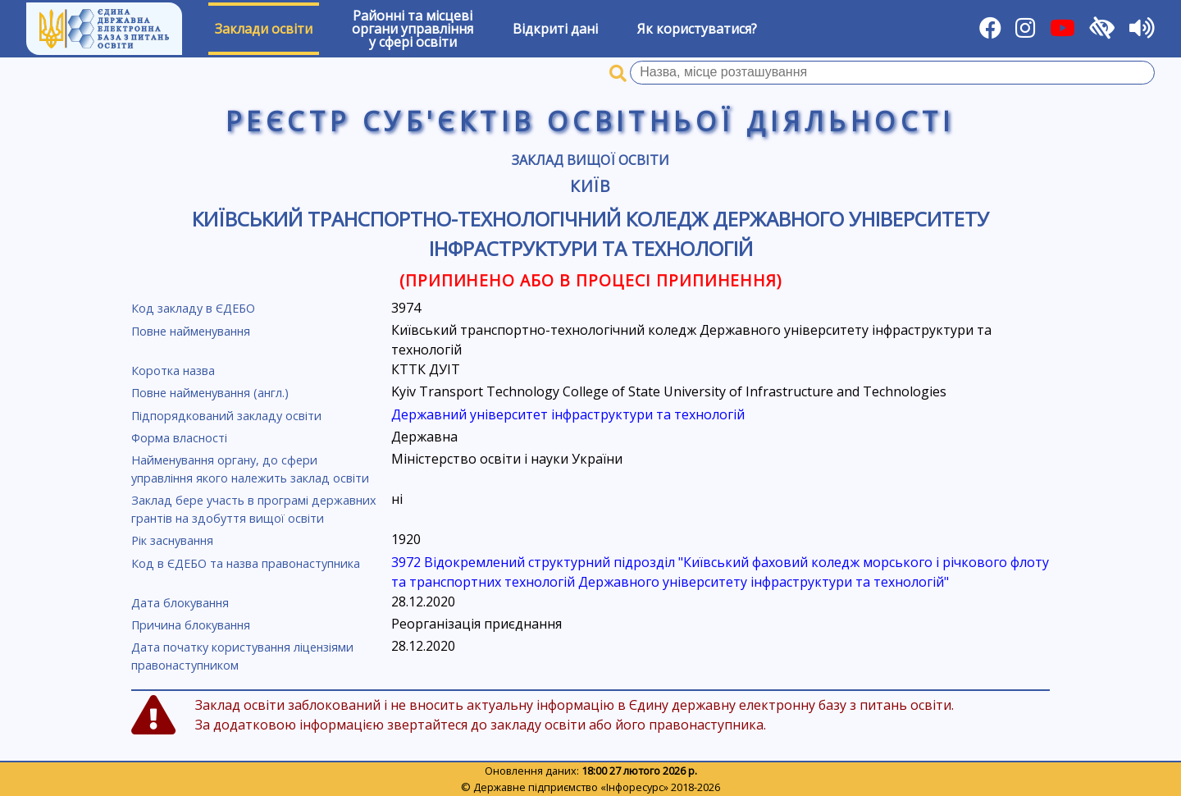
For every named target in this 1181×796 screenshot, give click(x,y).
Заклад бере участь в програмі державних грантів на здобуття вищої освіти (253, 509)
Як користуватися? (697, 29)
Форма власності (179, 438)
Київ (591, 186)
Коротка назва (173, 370)
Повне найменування (190, 331)
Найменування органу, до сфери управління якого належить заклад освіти (250, 469)
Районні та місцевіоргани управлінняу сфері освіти (412, 29)
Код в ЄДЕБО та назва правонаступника (245, 563)
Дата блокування (180, 603)
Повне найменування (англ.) (210, 392)
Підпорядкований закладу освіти (226, 415)
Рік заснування (172, 540)
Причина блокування (190, 625)
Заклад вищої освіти (590, 160)
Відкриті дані (555, 29)
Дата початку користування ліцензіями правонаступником (242, 656)
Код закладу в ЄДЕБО (193, 308)
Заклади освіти (263, 29)
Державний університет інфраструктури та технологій (568, 414)
